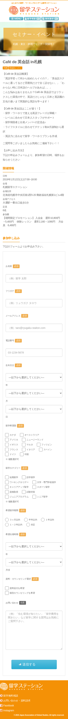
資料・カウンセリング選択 (22, 579)
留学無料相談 (10, 695)
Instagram (8, 710)
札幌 (5, 68)
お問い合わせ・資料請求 (16, 700)
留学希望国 (15, 426)
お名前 (13, 266)
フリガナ (14, 291)
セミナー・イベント (34, 34)
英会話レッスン (15, 68)
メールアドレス (17, 316)
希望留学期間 (16, 510)
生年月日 (14, 365)
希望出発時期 (16, 534)
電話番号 (14, 341)
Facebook (8, 705)
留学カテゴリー (17, 468)
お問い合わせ (16, 603)
